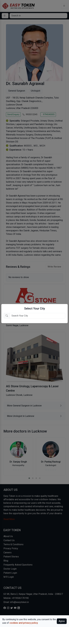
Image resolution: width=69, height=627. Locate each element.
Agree (62, 621)
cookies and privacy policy (23, 622)
